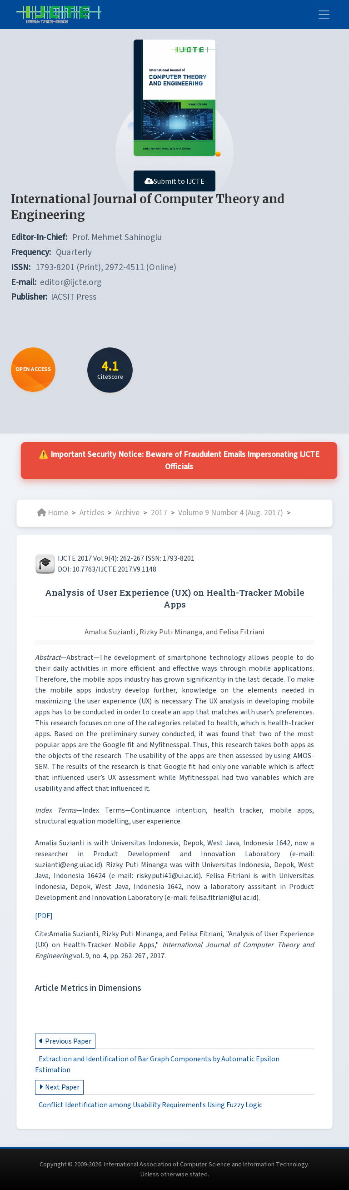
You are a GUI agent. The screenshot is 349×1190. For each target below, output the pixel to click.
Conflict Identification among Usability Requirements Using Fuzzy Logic (150, 1105)
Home (52, 512)
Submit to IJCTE (174, 181)
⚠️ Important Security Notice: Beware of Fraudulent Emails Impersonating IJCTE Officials (179, 460)
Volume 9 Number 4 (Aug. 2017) (230, 512)
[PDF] (44, 916)
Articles (92, 512)
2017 (159, 512)
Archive (127, 512)
